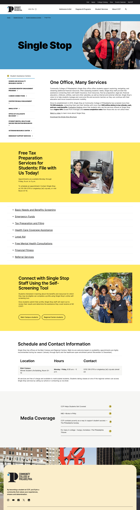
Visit (87, 2)
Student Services (102, 9)
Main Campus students (29, 317)
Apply (93, 2)
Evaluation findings (75, 107)
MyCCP (130, 2)
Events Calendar (120, 2)
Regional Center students (53, 317)
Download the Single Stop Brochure (63, 117)
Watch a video (55, 113)
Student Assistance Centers (33, 17)
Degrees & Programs (84, 9)
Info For (31, 9)
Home (8, 17)
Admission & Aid (66, 9)
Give (111, 2)
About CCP (117, 9)
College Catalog (103, 2)
